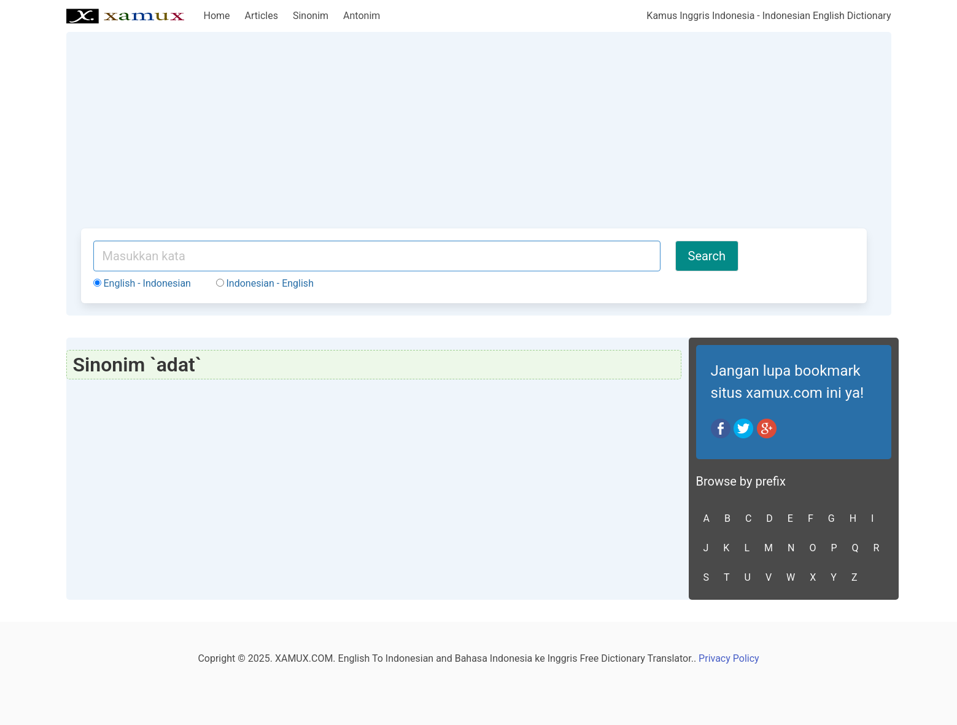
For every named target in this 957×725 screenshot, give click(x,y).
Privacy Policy (729, 658)
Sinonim (310, 15)
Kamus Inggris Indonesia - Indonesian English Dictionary (768, 15)
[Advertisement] (474, 136)
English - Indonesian (142, 283)
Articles (261, 15)
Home (217, 15)
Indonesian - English (265, 283)
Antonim (361, 15)
